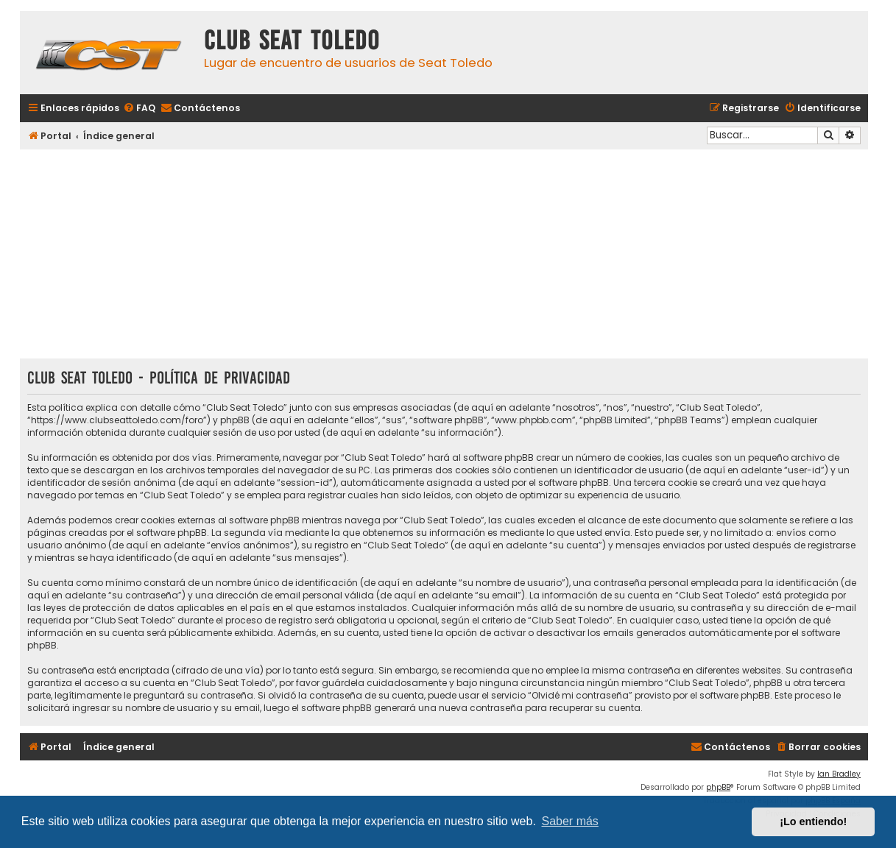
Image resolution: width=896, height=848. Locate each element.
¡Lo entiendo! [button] (813, 821)
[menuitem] (139, 109)
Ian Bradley (839, 774)
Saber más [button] (570, 821)
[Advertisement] (444, 255)
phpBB (718, 787)
